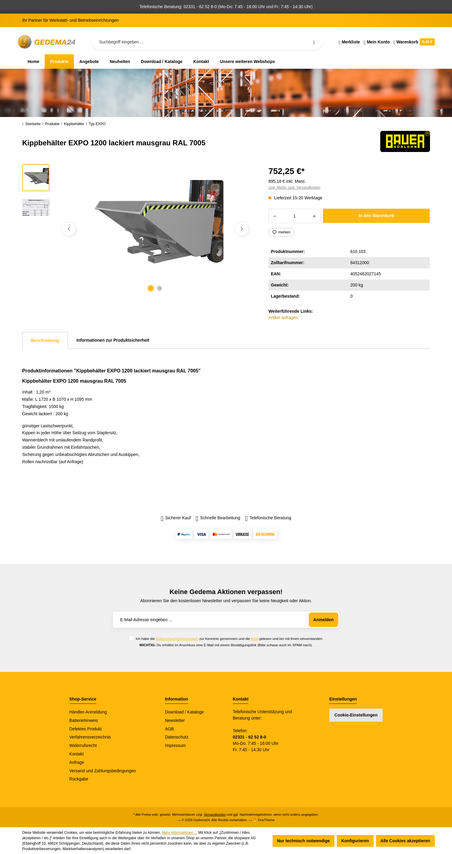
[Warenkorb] (413, 42)
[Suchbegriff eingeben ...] (207, 41)
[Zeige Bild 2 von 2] (159, 288)
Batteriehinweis (83, 720)
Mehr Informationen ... (179, 832)
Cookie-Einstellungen (356, 715)
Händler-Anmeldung (88, 712)
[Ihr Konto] (377, 42)
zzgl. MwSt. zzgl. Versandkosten (294, 187)
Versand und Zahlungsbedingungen (102, 770)
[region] (138, 229)
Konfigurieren (355, 840)
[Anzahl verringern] (274, 216)
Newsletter (175, 720)
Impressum (175, 745)
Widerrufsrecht (83, 745)
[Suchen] (313, 42)
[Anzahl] (294, 216)
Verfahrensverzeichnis (90, 737)
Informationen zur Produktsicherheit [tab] (113, 340)
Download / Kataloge (184, 712)
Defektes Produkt (85, 728)
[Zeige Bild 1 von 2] (150, 288)
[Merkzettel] (349, 42)
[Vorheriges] (69, 229)
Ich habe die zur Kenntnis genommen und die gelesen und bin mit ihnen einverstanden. (229, 638)
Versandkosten (215, 814)
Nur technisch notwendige (303, 840)
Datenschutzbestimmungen (177, 638)
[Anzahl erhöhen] (314, 216)
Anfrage (76, 762)
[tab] (45, 340)
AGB (254, 638)
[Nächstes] (242, 229)
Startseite (31, 124)
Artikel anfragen (283, 317)
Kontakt (76, 753)
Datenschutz (176, 737)
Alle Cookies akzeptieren (405, 840)
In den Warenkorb (376, 215)
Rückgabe (78, 779)
